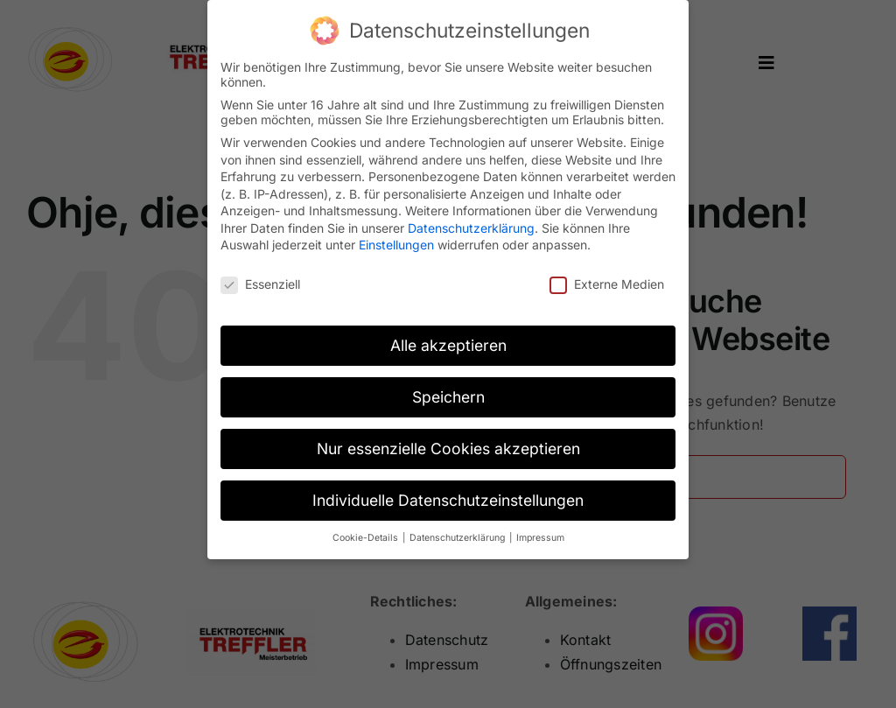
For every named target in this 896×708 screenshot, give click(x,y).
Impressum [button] (540, 531)
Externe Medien (607, 278)
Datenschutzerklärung (471, 221)
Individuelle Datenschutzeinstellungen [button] (448, 494)
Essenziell (260, 278)
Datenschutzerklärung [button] (459, 531)
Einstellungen (396, 239)
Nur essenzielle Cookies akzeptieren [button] (448, 442)
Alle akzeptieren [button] (448, 339)
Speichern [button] (448, 391)
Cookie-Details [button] (366, 531)
